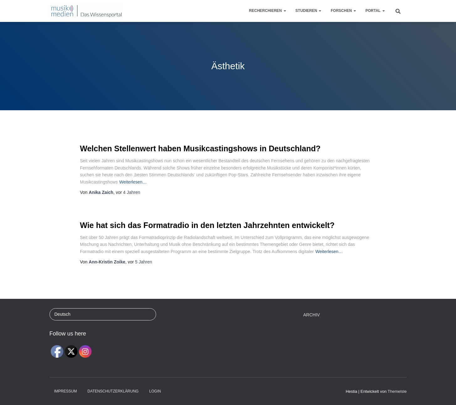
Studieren (309, 10)
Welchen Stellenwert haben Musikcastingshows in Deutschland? (200, 148)
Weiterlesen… (133, 181)
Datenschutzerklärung (113, 391)
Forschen (343, 10)
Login (155, 391)
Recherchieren (267, 10)
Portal (375, 10)
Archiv (311, 314)
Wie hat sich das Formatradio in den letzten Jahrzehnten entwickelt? (207, 225)
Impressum (65, 391)
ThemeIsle (397, 391)
